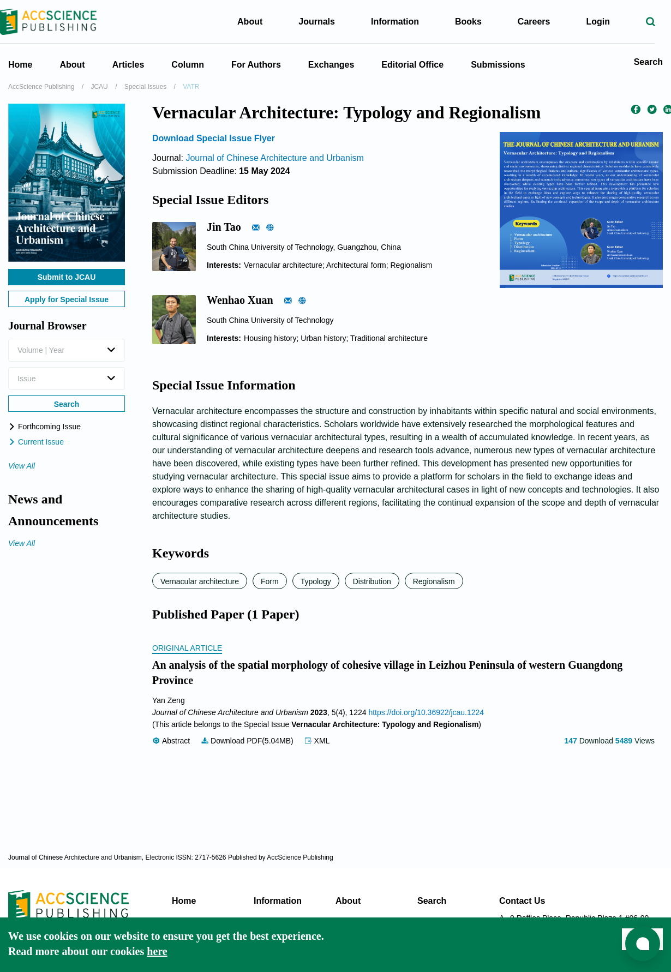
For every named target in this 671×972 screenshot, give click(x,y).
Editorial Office (412, 64)
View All (21, 465)
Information (278, 900)
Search (648, 62)
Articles (128, 64)
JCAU (99, 87)
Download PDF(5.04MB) (248, 740)
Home (20, 64)
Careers (539, 21)
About (72, 64)
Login (603, 21)
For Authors (256, 64)
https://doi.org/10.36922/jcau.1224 (426, 712)
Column (187, 64)
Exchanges (331, 64)
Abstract (172, 740)
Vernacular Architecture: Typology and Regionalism (384, 724)
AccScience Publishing (41, 87)
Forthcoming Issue (44, 426)
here (157, 951)
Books (473, 21)
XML (317, 740)
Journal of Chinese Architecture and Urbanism (274, 158)
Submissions (498, 64)
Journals (322, 21)
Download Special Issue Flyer (213, 138)
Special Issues (145, 87)
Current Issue (36, 441)
